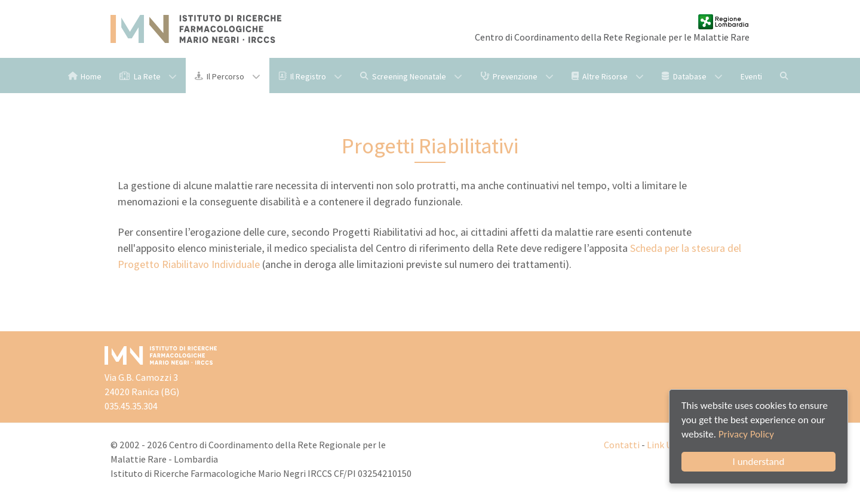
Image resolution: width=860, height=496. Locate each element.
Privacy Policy (746, 434)
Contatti (622, 445)
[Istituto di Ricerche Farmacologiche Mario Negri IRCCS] (195, 29)
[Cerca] (786, 75)
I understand (759, 461)
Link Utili (665, 445)
